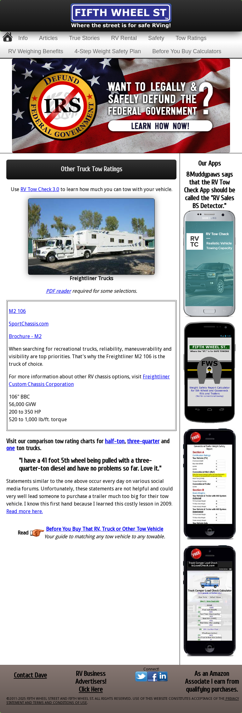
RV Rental (124, 38)
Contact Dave (30, 675)
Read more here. (24, 511)
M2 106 (17, 311)
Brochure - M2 (25, 336)
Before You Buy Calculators (186, 51)
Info (23, 38)
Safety (156, 38)
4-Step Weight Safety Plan (107, 51)
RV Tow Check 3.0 (39, 189)
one (10, 448)
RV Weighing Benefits (35, 51)
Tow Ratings (191, 38)
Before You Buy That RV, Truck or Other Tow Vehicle (104, 529)
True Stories (84, 38)
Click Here (91, 689)
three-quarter (143, 441)
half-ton (114, 441)
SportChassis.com (29, 324)
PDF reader (58, 291)
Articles (48, 38)
